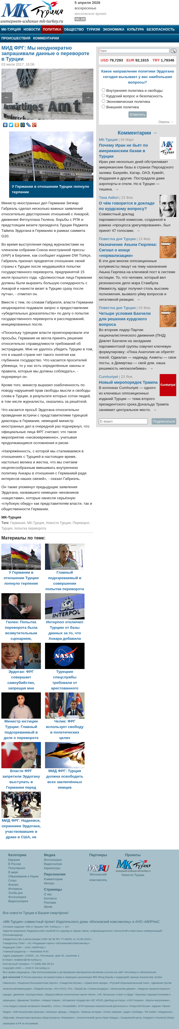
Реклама (50, 902)
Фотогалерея (17, 897)
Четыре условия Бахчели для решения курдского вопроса (125, 319)
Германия (17, 523)
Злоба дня (15, 892)
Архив (48, 906)
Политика (52, 29)
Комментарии (46, 38)
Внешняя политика (122, 107)
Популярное (16, 868)
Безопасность (161, 29)
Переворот (81, 523)
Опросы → (166, 121)
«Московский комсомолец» (110, 922)
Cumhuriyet (109, 377)
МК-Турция (11, 29)
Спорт (12, 880)
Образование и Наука (23, 876)
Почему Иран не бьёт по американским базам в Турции (123, 150)
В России (14, 864)
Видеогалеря (53, 864)
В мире (13, 872)
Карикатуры (52, 868)
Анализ (13, 884)
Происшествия (15, 38)
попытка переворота (30, 528)
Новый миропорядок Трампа (128, 382)
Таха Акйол (109, 197)
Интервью (15, 888)
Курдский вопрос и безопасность (134, 96)
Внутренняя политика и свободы (134, 90)
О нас (48, 894)
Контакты (50, 898)
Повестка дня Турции (118, 239)
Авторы (49, 883)
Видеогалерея (18, 901)
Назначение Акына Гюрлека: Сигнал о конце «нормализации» (128, 250)
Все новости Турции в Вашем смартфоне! (36, 913)
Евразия (14, 859)
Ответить (138, 114)
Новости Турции (58, 523)
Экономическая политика (128, 102)
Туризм (93, 29)
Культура (135, 29)
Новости (31, 29)
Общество (74, 29)
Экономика (113, 29)
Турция (6, 528)
